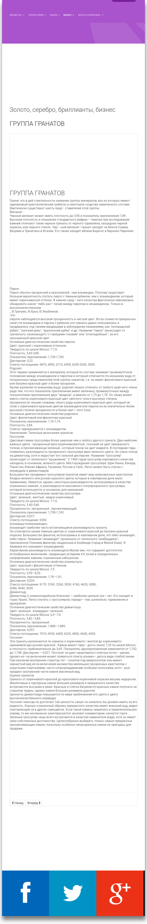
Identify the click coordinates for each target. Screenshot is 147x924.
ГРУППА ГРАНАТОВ (37, 123)
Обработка (17, 15)
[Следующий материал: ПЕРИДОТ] (34, 803)
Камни (55, 15)
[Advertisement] (73, 77)
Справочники (37, 15)
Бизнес (69, 15)
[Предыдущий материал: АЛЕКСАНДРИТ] (18, 803)
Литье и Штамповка (90, 15)
